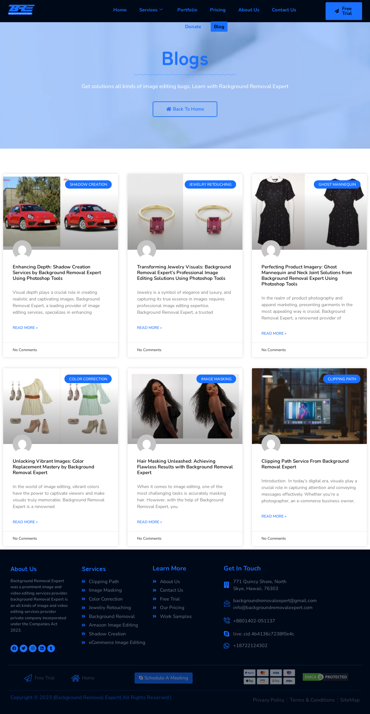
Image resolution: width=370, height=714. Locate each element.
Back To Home (185, 109)
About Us (248, 10)
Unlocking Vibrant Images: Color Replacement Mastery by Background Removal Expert (53, 467)
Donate (193, 26)
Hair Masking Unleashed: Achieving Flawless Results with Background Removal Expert (185, 467)
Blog (219, 26)
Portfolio (187, 10)
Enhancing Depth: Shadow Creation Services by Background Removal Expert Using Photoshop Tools (57, 272)
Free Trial (343, 10)
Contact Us (284, 10)
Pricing (218, 10)
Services (151, 10)
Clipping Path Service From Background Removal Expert (305, 464)
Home (120, 10)
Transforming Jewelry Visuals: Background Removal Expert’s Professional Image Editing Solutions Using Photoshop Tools (184, 272)
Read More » (25, 327)
